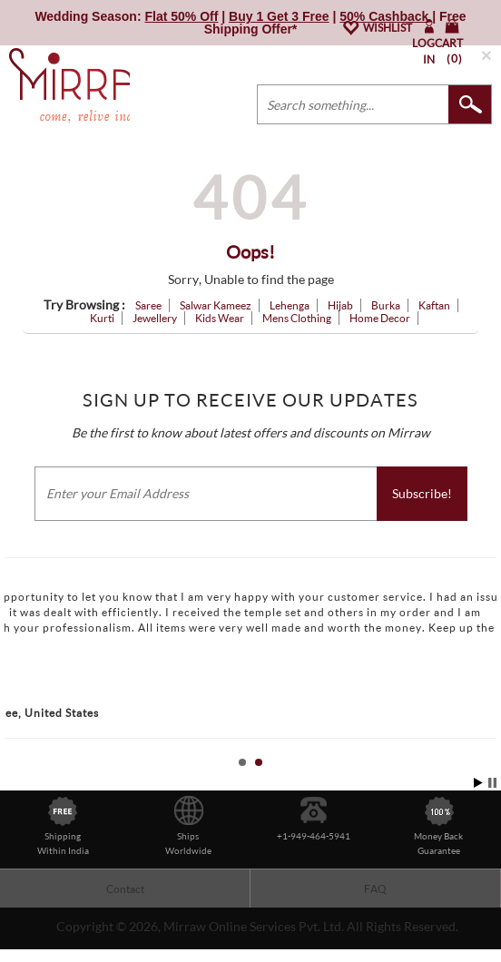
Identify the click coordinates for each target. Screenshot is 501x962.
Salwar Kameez (215, 305)
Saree (148, 305)
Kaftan (434, 305)
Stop (492, 783)
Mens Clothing (296, 318)
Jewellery (155, 318)
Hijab (340, 305)
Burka (385, 305)
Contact (125, 889)
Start (478, 783)
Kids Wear (219, 318)
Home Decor (379, 318)
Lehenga (289, 305)
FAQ (375, 889)
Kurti (102, 318)
